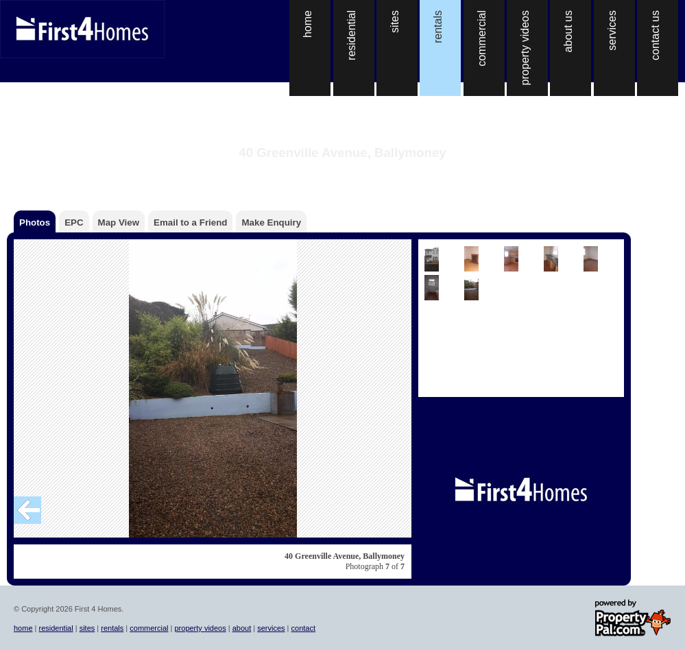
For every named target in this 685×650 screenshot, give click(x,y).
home (23, 628)
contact (303, 628)
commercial (149, 628)
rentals (112, 628)
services (271, 628)
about (242, 628)
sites (87, 628)
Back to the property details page (342, 170)
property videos (200, 628)
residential (56, 628)
